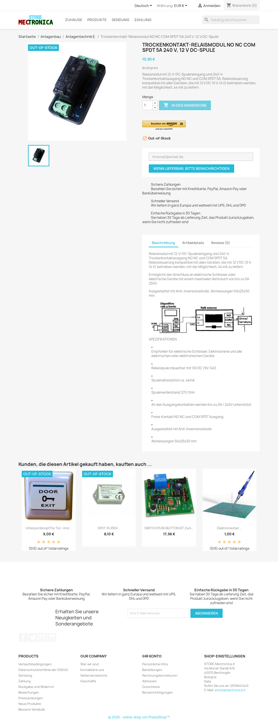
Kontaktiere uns (92, 670)
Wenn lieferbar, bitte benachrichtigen (191, 168)
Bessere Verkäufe (31, 709)
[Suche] (231, 19)
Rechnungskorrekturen (159, 675)
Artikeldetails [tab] (193, 243)
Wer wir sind (89, 664)
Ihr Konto (152, 656)
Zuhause (73, 19)
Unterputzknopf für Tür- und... (48, 528)
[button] (191, 125)
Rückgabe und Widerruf (36, 687)
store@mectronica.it (230, 690)
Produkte (97, 19)
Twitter (32, 637)
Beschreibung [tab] (163, 243)
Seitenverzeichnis (93, 675)
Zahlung (142, 19)
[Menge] (147, 105)
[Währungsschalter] (181, 5)
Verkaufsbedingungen (35, 664)
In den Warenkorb (185, 105)
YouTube (42, 637)
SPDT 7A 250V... (109, 528)
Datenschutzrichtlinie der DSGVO (43, 670)
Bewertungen (28, 692)
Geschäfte (88, 681)
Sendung (120, 19)
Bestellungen (152, 670)
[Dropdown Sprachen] (144, 5)
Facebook (23, 637)
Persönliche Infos (155, 664)
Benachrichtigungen (157, 692)
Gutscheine (151, 687)
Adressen (149, 681)
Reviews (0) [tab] (220, 243)
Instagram (52, 637)
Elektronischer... (229, 528)
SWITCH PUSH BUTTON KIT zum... (169, 528)
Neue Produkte (29, 704)
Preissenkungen (30, 698)
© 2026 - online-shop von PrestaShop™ (139, 717)
